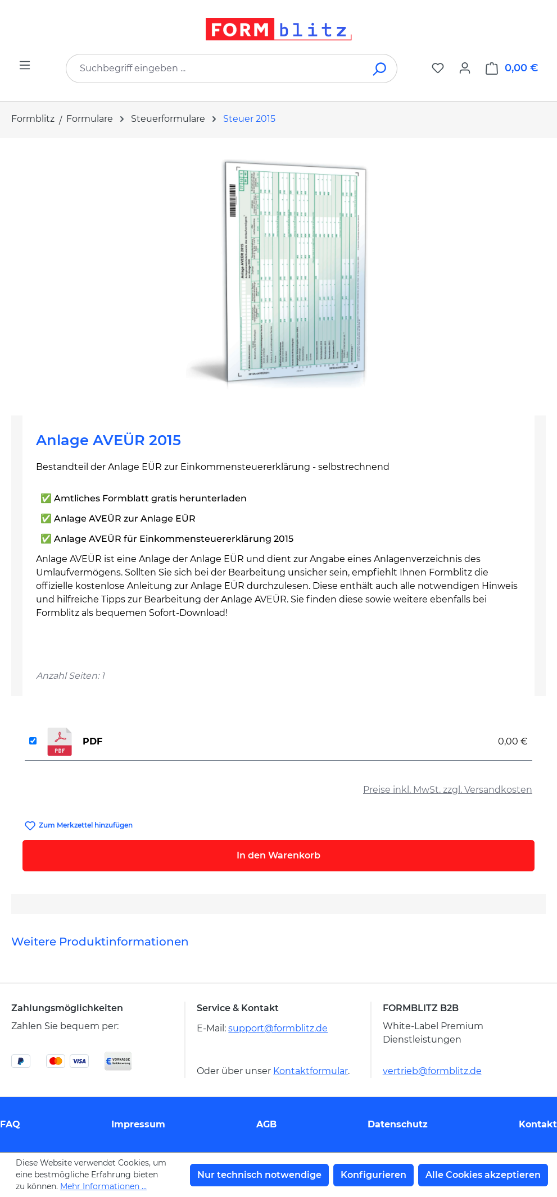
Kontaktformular (310, 1071)
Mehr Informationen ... (103, 1186)
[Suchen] (380, 68)
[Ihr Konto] (464, 68)
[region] (278, 272)
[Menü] (24, 65)
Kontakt (538, 1124)
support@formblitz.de (278, 1028)
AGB (266, 1124)
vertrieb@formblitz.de (432, 1071)
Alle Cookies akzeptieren (483, 1174)
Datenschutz (398, 1124)
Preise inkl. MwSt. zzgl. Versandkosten (447, 789)
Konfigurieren (373, 1174)
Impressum (138, 1124)
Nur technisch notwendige (259, 1174)
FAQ (10, 1124)
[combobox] (215, 68)
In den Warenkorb (278, 855)
